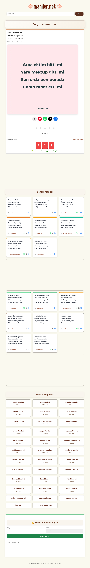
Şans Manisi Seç (45, 498)
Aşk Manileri (45, 402)
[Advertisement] (45, 170)
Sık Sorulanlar (71, 498)
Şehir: (47, 527)
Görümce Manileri (45, 469)
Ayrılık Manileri (18, 469)
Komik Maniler (18, 402)
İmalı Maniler (18, 440)
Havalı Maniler (71, 421)
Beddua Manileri (18, 450)
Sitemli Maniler (72, 460)
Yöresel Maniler (45, 488)
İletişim (18, 505)
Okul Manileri (18, 412)
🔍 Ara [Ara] (79, 13)
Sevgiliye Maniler (71, 402)
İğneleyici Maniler (72, 450)
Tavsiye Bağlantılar (45, 505)
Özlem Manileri (18, 460)
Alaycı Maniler (45, 431)
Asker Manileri (18, 431)
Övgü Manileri (45, 440)
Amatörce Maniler (45, 460)
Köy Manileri (72, 479)
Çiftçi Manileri (18, 488)
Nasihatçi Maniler (72, 469)
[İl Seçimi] (64, 531)
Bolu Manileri (78, 139)
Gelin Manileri (45, 412)
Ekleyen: (9, 528)
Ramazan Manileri (45, 421)
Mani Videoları (71, 488)
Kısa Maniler (71, 412)
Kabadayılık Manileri (72, 440)
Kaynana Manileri (71, 431)
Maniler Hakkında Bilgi (18, 498)
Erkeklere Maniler (45, 450)
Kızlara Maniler (18, 421)
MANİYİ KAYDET (45, 536)
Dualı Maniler (45, 479)
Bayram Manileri (18, 479)
